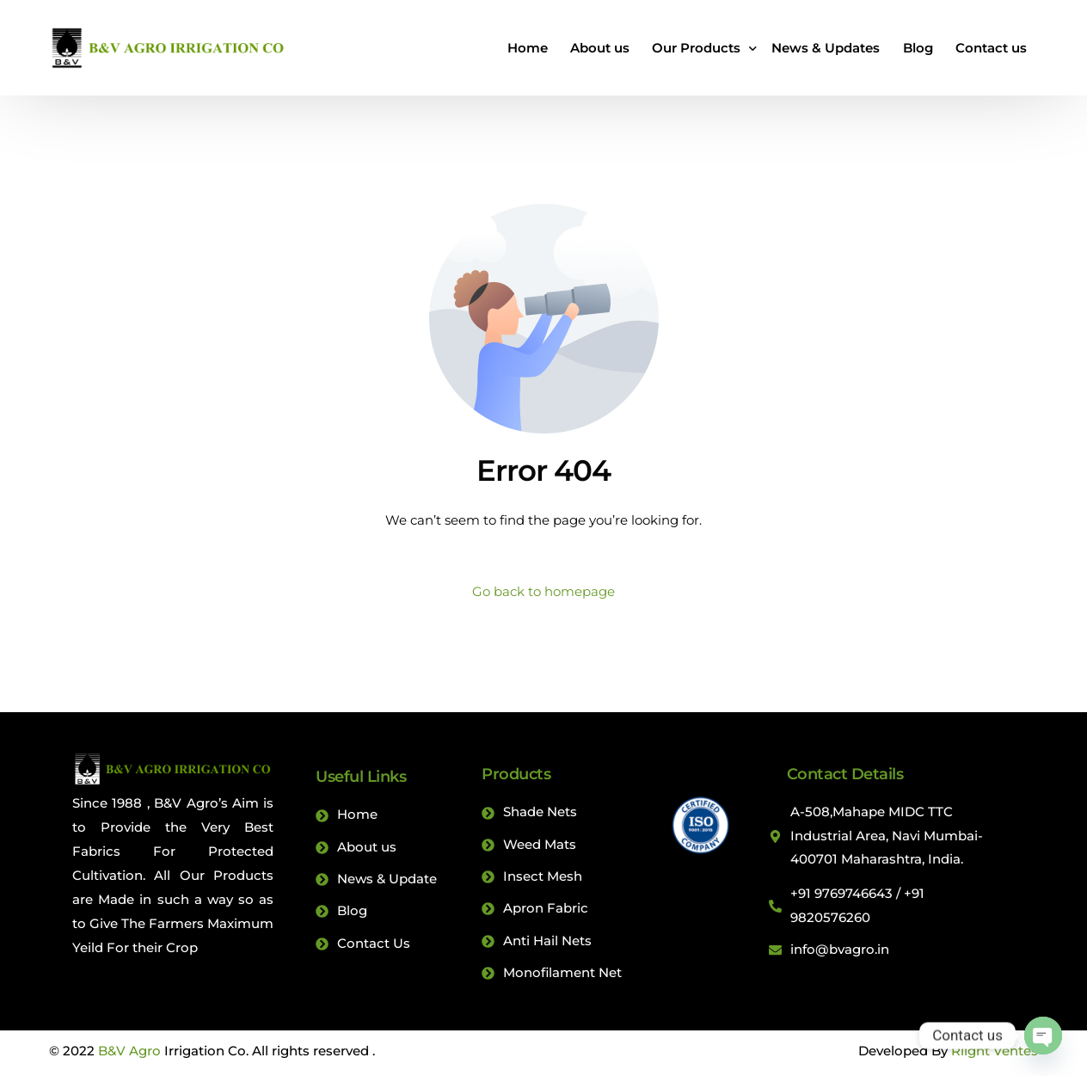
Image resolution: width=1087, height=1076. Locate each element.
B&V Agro (129, 1055)
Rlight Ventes (994, 1055)
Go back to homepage (543, 591)
